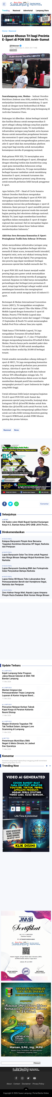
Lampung (8, 671)
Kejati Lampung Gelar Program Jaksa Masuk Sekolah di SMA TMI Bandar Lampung (18, 676)
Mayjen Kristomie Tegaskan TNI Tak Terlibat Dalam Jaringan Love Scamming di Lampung (18, 727)
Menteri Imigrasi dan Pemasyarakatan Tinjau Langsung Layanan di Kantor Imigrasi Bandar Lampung (18, 693)
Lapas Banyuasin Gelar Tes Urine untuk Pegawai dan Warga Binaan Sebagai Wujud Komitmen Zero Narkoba (25, 557)
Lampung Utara (42, 10)
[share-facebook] (4, 504)
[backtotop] (26, 1090)
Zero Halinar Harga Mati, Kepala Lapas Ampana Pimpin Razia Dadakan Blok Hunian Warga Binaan (25, 594)
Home (4, 31)
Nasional (16, 10)
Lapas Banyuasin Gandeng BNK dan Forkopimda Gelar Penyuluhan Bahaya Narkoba (25, 569)
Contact (16, 1084)
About (9, 1084)
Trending (6, 10)
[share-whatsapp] (16, 504)
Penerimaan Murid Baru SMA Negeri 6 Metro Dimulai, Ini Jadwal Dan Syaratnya (18, 743)
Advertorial (28, 10)
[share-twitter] (10, 504)
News (16, 430)
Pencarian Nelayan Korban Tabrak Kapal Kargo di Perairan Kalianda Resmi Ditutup (18, 710)
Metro (6, 738)
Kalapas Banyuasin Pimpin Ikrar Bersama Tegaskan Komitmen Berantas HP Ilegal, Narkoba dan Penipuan (25, 544)
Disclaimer (26, 1084)
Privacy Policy (38, 1084)
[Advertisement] (26, 632)
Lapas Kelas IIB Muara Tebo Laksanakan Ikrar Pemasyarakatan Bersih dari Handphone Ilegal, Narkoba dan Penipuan (24, 582)
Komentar (44, 504)
